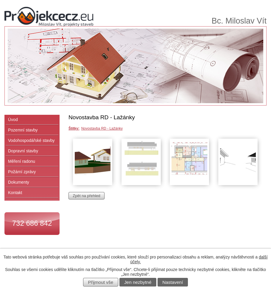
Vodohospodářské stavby (31, 140)
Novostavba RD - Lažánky (102, 128)
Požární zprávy (22, 171)
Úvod (13, 119)
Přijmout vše (100, 282)
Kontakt (15, 192)
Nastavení (172, 282)
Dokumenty (18, 182)
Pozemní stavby (23, 130)
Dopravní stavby (23, 150)
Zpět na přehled (86, 195)
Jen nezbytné (138, 282)
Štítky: (74, 128)
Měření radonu (21, 161)
